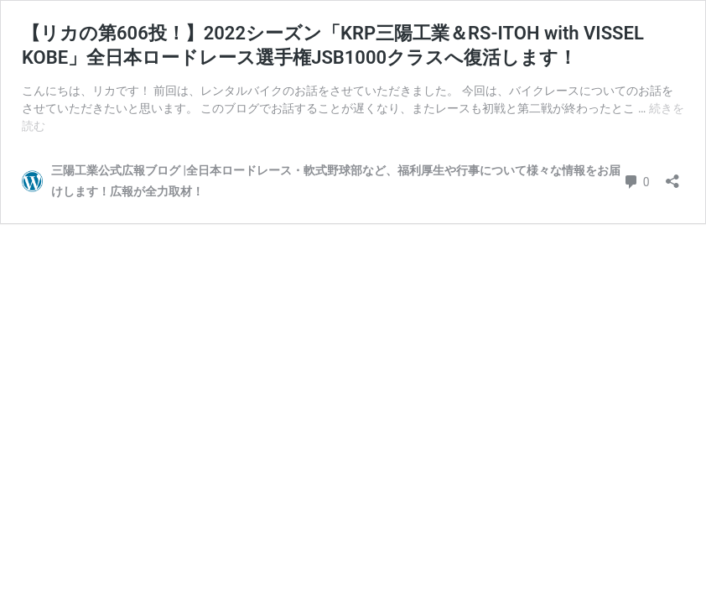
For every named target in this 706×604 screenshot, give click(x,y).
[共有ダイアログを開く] (672, 176)
